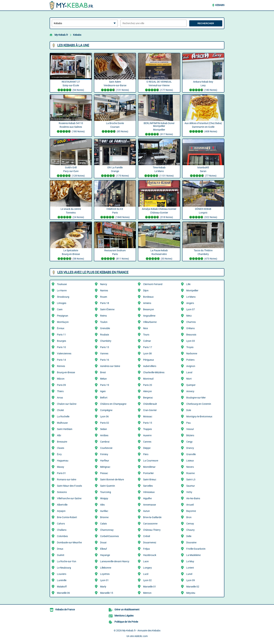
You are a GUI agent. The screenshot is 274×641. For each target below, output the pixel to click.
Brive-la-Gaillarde (152, 517)
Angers (190, 303)
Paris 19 (104, 385)
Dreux (60, 548)
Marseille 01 (149, 586)
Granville (191, 454)
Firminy (104, 454)
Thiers (60, 391)
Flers (145, 454)
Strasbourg (63, 296)
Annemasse (149, 504)
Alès (102, 504)
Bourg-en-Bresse (66, 372)
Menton (147, 592)
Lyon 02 (147, 580)
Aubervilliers (149, 366)
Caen (60, 309)
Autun (146, 511)
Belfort (103, 397)
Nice (145, 328)
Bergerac (148, 397)
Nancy (103, 284)
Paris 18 (104, 303)
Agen (103, 391)
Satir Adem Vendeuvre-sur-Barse (115, 86)
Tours (146, 334)
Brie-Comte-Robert (67, 517)
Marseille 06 (63, 592)
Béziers (190, 435)
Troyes (189, 347)
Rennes (61, 366)
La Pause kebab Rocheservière (159, 255)
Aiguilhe (147, 498)
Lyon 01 (104, 580)
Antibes (104, 435)
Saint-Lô (190, 479)
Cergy (189, 441)
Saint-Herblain (64, 429)
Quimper (191, 385)
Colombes (62, 536)
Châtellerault (150, 403)
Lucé (145, 574)
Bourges (61, 340)
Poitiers (190, 359)
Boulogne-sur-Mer (196, 397)
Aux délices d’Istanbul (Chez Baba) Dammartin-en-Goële (203, 128)
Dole (188, 410)
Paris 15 (147, 422)
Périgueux (148, 359)
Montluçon (63, 322)
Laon (146, 561)
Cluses (60, 448)
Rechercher (205, 23)
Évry (59, 454)
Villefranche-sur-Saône (69, 498)
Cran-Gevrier (150, 410)
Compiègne (106, 410)
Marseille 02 (192, 586)
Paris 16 (104, 359)
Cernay (190, 523)
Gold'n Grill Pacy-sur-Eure (71, 172)
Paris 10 (61, 347)
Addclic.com (141, 636)
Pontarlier (148, 473)
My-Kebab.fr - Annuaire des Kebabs (141, 630)
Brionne (104, 517)
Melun (103, 378)
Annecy (190, 391)
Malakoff (62, 586)
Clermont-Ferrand (152, 284)
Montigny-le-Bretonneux (199, 416)
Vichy (189, 492)
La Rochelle (63, 416)
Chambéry (105, 340)
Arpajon (61, 511)
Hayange (105, 555)
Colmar (147, 340)
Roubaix (104, 334)
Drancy (190, 448)
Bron (189, 517)
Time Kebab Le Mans (159, 172)
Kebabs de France (65, 609)
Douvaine (191, 542)
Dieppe (146, 448)
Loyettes (105, 574)
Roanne (190, 473)
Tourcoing (105, 492)
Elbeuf (103, 548)
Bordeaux (148, 296)
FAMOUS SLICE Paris (115, 213)
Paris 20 (147, 385)
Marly (103, 586)
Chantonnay (107, 529)
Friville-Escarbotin (196, 548)
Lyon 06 (104, 416)
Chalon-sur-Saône (66, 403)
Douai (103, 542)
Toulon (103, 322)
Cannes (147, 441)
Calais (103, 523)
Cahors (61, 523)
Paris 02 (104, 422)
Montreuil (148, 378)
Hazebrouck (149, 555)
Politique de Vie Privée (126, 621)
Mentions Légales (124, 615)
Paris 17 (147, 347)
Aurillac (104, 511)
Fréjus (146, 548)
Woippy (104, 498)
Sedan (103, 429)
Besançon (148, 309)
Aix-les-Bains (193, 498)
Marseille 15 (106, 592)
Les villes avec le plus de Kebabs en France (92, 272)
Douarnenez (149, 542)
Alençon (147, 391)
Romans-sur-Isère (66, 479)
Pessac (104, 473)
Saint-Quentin (107, 485)
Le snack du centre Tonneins (71, 213)
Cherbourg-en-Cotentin (198, 403)
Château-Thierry (152, 529)
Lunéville (61, 580)
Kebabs (219, 5)
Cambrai (104, 441)
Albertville (62, 504)
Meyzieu (190, 592)
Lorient (190, 567)
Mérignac (105, 466)
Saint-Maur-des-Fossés (69, 485)
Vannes (104, 353)
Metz (189, 315)
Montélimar (149, 466)
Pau (188, 422)
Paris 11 (61, 334)
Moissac (147, 416)
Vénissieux (149, 492)
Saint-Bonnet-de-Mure (112, 479)
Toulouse (62, 284)
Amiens (147, 303)
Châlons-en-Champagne (113, 403)
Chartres (191, 322)
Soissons (62, 492)
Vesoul (190, 429)
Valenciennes (64, 353)
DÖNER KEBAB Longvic (203, 213)
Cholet (60, 410)
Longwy (147, 567)
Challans (61, 529)
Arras (60, 397)
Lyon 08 (147, 353)
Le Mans (191, 296)
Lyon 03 (190, 340)
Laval (189, 372)
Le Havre (62, 290)
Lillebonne (105, 567)
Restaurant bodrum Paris (115, 255)
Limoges (61, 303)
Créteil (146, 536)
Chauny (190, 529)
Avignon (190, 366)
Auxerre (147, 435)
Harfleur (104, 460)
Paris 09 (61, 385)
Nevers (190, 466)
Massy (60, 466)
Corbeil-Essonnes (109, 536)
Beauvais (191, 334)
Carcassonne (150, 523)
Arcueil (190, 504)
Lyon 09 (190, 580)
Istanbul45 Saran (203, 172)
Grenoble (105, 328)
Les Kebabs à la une (73, 45)
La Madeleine (193, 555)
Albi (59, 435)
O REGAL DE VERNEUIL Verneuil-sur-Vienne (159, 86)
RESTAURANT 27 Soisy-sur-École (71, 86)
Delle (188, 536)
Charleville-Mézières (153, 372)
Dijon (146, 290)
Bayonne (191, 511)
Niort (189, 378)
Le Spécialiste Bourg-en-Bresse (71, 255)
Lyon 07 (190, 309)
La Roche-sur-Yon (66, 561)
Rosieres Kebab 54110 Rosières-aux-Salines (71, 128)
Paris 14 (61, 359)
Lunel (189, 574)
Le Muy (190, 561)
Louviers (61, 574)
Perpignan (62, 315)
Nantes (104, 290)
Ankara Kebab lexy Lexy (203, 86)
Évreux (60, 328)
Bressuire (62, 441)
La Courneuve (150, 460)
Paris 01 (61, 473)
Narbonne (191, 353)
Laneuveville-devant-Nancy (114, 561)
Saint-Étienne (107, 309)
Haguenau (62, 460)
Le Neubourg (64, 567)
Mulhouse (62, 422)
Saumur (190, 485)
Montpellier (192, 290)
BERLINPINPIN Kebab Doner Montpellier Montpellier (159, 129)
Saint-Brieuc (149, 479)
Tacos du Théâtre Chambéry (203, 255)
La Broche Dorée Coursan (115, 128)
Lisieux (190, 460)
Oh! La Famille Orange (115, 172)
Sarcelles (148, 485)
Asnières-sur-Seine (110, 366)
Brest (103, 372)
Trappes (147, 429)
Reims (103, 315)
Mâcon (60, 378)
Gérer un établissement (126, 609)
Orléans (190, 328)
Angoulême (149, 315)
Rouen (103, 296)
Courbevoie (106, 448)
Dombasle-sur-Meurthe (69, 542)
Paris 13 (104, 347)
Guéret (60, 555)
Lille (188, 284)
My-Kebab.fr (61, 34)
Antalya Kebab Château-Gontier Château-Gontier (159, 213)
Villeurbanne (150, 322)
